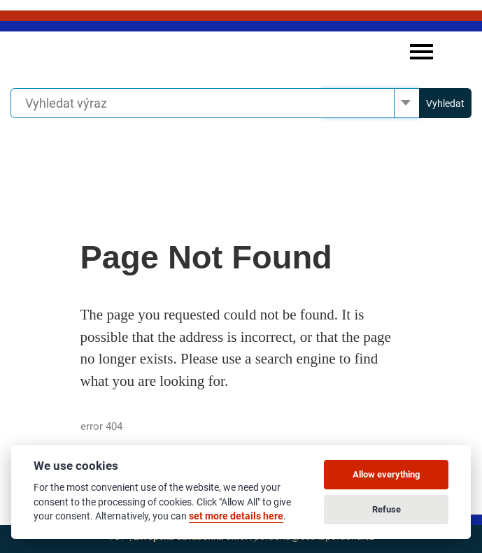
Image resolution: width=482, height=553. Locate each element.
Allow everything (386, 474)
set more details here (236, 516)
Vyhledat (445, 103)
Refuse (386, 509)
